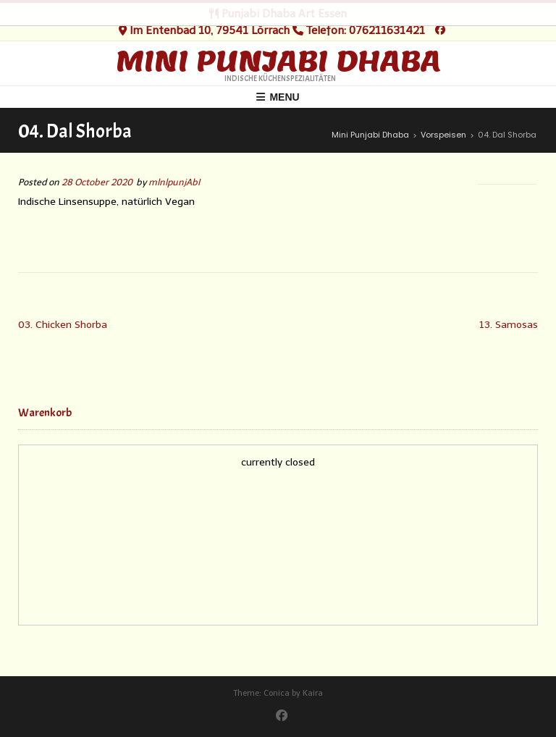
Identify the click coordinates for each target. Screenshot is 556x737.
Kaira (313, 693)
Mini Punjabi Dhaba (278, 61)
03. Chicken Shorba (62, 325)
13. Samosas (508, 325)
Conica (277, 693)
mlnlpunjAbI (174, 182)
